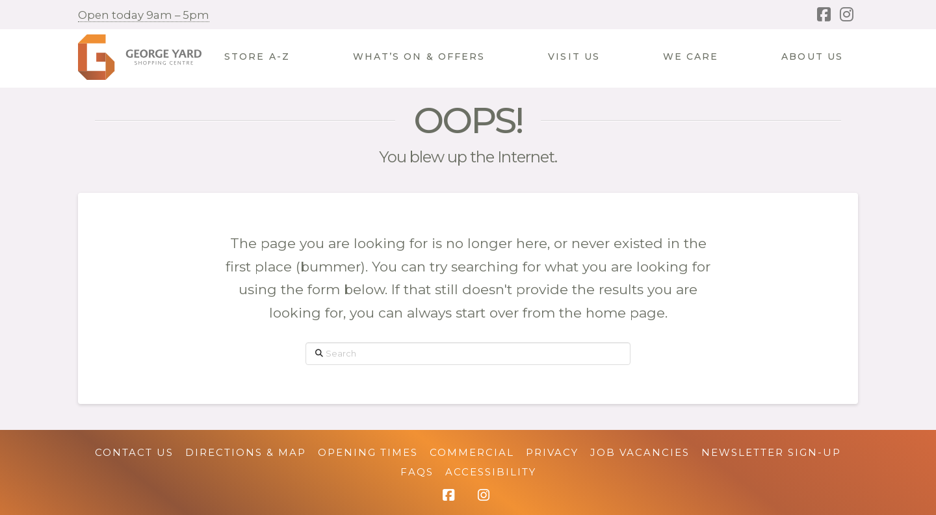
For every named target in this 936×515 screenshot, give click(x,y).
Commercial (472, 452)
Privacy (552, 452)
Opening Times (368, 452)
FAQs (417, 472)
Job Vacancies (640, 452)
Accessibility (490, 472)
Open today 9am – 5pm (143, 14)
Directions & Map (245, 452)
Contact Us (134, 452)
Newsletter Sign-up (771, 452)
